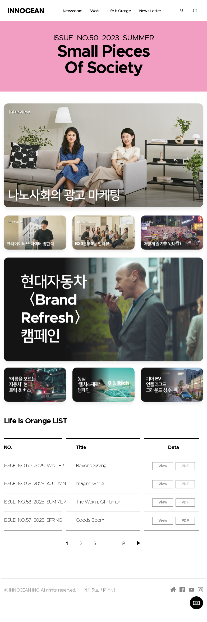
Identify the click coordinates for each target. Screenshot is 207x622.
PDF (185, 466)
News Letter (150, 11)
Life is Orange (119, 11)
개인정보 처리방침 (99, 590)
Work (94, 11)
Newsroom (72, 11)
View (162, 466)
